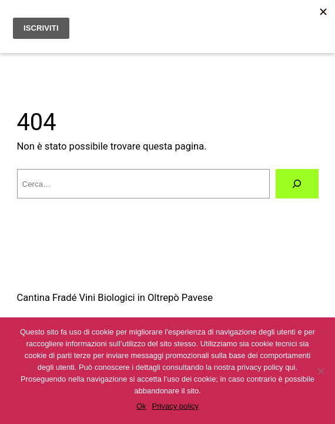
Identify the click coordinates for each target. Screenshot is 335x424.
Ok (141, 406)
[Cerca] (297, 183)
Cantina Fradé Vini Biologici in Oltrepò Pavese (115, 297)
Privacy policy (175, 406)
